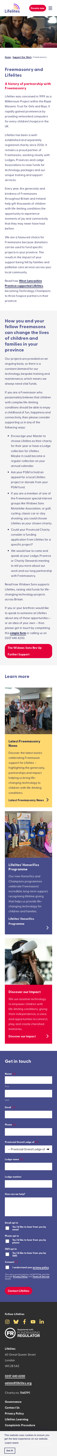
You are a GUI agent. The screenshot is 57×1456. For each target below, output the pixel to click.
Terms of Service (41, 1276)
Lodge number (13, 1176)
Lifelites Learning (16, 1419)
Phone (10, 1124)
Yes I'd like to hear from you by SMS (29, 1254)
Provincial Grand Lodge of (21, 1142)
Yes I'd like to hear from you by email (29, 1228)
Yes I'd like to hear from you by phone (29, 1241)
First (7, 1086)
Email (10, 1107)
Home (8, 56)
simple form (18, 633)
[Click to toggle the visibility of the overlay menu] (50, 8)
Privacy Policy (20, 1276)
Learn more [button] (12, 1443)
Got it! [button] (9, 1450)
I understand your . (30, 1267)
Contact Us (12, 1407)
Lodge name (14, 1159)
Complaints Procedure (20, 1425)
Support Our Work (22, 56)
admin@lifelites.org (18, 1383)
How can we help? (15, 1194)
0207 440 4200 (15, 1376)
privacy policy (40, 1267)
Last (7, 1100)
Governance (13, 1402)
